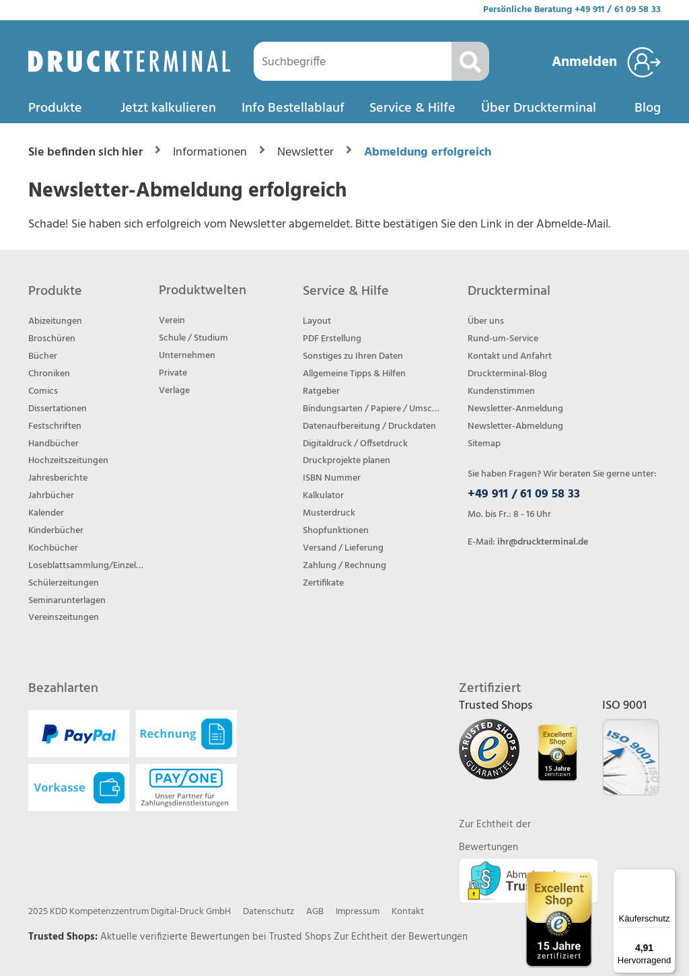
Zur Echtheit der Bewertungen (401, 937)
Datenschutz (268, 911)
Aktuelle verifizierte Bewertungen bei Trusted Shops (217, 937)
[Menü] (667, 877)
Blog (647, 108)
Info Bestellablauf (293, 108)
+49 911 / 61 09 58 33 (618, 10)
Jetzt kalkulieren (168, 108)
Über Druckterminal (538, 108)
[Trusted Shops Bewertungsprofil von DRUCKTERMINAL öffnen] (559, 919)
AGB (315, 911)
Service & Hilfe (412, 108)
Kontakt (408, 911)
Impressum (357, 911)
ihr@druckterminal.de (542, 542)
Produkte (55, 108)
